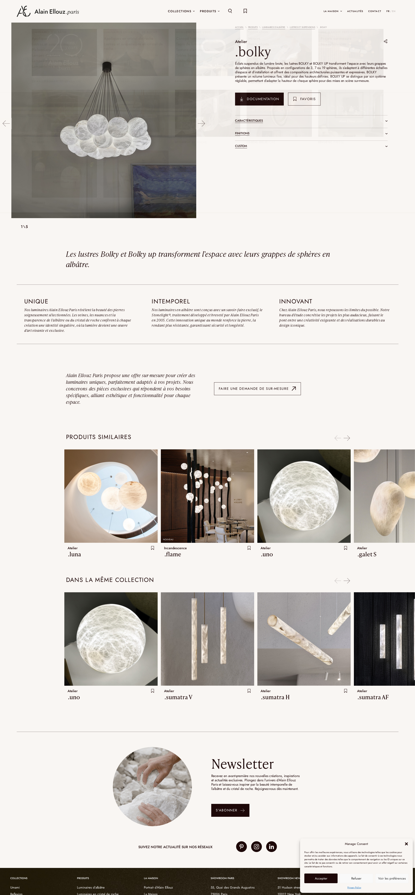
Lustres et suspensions (302, 27)
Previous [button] (6, 121)
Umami (15, 887)
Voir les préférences (392, 878)
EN (394, 11)
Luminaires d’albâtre (273, 27)
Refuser (356, 878)
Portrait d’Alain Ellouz (158, 887)
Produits (253, 27)
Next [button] (202, 121)
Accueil (239, 27)
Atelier (242, 41)
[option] (104, 120)
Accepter (321, 878)
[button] (406, 844)
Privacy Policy (354, 887)
